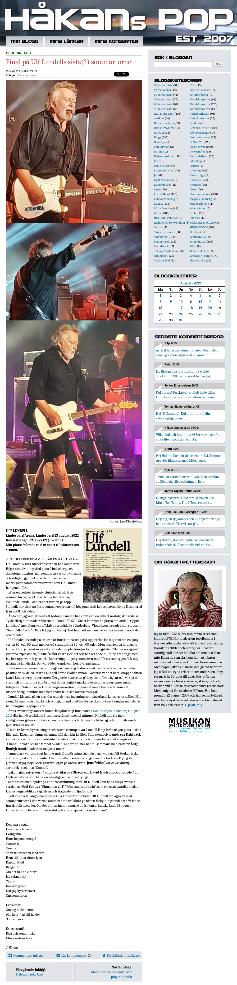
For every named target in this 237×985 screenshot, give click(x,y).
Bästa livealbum (164, 123)
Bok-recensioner (200, 137)
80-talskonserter (200, 104)
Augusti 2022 (190, 283)
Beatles (194, 123)
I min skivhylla (163, 170)
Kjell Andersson (164, 180)
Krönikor (195, 184)
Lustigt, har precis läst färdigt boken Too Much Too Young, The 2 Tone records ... (185, 500)
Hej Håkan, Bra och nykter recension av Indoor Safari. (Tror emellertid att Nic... (184, 542)
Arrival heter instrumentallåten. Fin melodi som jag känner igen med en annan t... (187, 352)
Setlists (158, 227)
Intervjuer (196, 170)
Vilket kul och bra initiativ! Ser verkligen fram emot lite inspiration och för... (189, 436)
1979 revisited (162, 90)
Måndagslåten (199, 203)
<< (161, 283)
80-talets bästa (163, 104)
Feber (157, 161)
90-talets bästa (163, 109)
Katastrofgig (197, 175)
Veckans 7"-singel (201, 255)
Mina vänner (198, 208)
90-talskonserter (200, 109)
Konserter (196, 180)
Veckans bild (162, 260)
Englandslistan (199, 156)
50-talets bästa (163, 94)
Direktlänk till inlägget (121, 955)
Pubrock (195, 218)
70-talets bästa (163, 99)
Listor (193, 189)
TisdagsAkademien (166, 251)
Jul (156, 175)
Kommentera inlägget (26, 955)
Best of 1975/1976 (200, 128)
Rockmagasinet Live (202, 222)
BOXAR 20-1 (197, 142)
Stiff (192, 246)
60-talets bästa (199, 94)
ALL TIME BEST (164, 113)
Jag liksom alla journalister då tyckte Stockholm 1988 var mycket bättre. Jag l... (185, 373)
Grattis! (194, 165)
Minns (158, 213)
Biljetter (159, 132)
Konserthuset (162, 184)
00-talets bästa (163, 85)
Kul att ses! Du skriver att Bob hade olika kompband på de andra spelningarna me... (186, 394)
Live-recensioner (27, 75)
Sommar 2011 (162, 236)
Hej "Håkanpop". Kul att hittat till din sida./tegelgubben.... (183, 415)
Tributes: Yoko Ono (29, 974)
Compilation (161, 146)
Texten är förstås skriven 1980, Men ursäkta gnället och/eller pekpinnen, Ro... (187, 479)
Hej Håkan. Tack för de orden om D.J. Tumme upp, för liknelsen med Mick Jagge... (188, 458)
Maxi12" (159, 203)
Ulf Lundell (161, 255)
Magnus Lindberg (201, 199)
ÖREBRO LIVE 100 (165, 218)
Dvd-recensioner (164, 156)
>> (220, 283)
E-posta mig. (194, 705)
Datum (158, 151)
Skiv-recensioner (164, 232)
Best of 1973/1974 (165, 128)
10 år (193, 85)
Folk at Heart (162, 165)
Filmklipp (196, 161)
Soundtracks (162, 246)
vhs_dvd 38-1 (197, 260)
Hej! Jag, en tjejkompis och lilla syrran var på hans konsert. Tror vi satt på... (188, 521)
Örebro (194, 213)
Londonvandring (164, 199)
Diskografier (197, 151)
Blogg (157, 137)
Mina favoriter (163, 208)
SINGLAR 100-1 (199, 227)
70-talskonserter (200, 99)
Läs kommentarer (71, 955)
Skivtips (195, 232)
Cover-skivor (197, 146)
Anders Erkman (199, 113)
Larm (157, 189)
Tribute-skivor (199, 251)
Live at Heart (162, 194)
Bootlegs (159, 142)
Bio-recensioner (200, 132)
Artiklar (159, 118)
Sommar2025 (198, 241)
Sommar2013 (198, 236)
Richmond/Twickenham (169, 222)
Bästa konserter (199, 118)
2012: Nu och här (200, 90)
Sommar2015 (162, 241)
